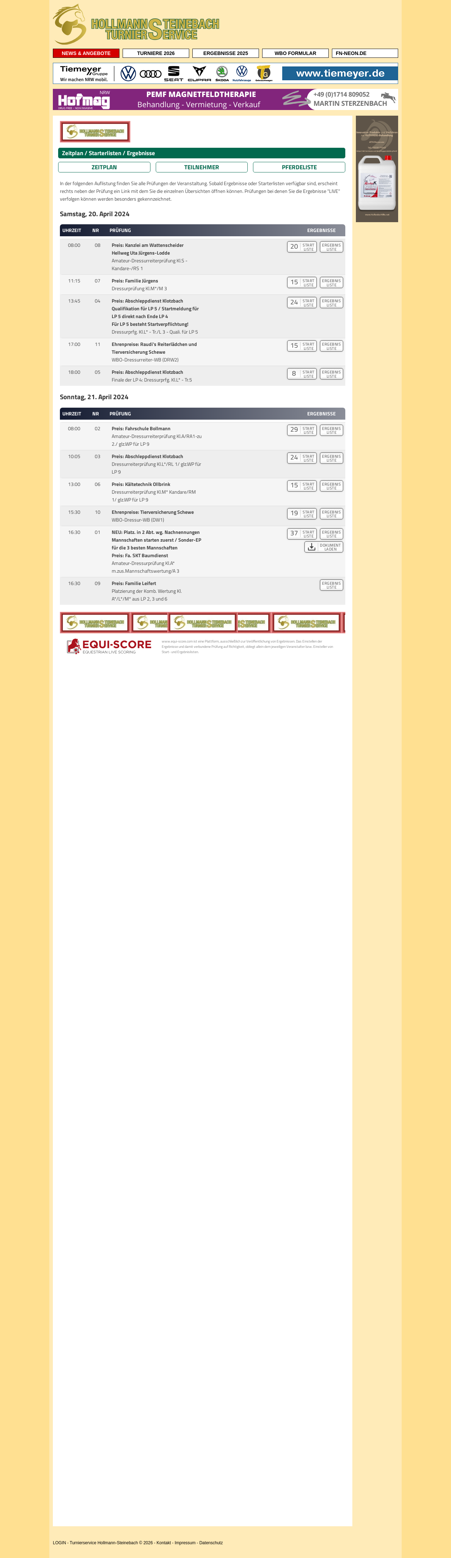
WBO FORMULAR (295, 53)
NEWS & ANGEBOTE (86, 53)
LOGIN (59, 1542)
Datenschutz (211, 1542)
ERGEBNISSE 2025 (225, 53)
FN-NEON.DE (351, 53)
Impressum (185, 1542)
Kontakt (163, 1542)
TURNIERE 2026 (156, 53)
